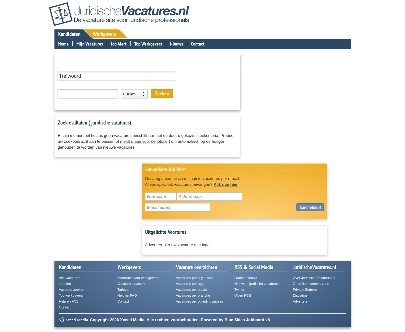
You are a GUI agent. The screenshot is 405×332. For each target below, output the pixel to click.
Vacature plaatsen (131, 284)
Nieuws (176, 43)
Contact (198, 43)
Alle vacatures (69, 278)
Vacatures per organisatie (195, 278)
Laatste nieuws (246, 278)
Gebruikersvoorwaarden (311, 284)
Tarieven (124, 289)
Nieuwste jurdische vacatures (257, 284)
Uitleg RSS (243, 295)
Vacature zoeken (71, 289)
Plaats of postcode (74, 85)
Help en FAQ (69, 301)
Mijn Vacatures (89, 43)
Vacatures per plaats (191, 289)
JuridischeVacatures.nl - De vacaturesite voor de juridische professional (119, 14)
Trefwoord (66, 67)
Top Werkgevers (148, 43)
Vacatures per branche (193, 295)
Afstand (128, 85)
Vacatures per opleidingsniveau (199, 301)
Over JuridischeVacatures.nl (314, 278)
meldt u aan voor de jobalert (145, 141)
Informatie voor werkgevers (138, 278)
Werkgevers (104, 33)
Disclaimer (301, 295)
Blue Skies (235, 319)
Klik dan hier (225, 184)
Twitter (239, 289)
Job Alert (119, 43)
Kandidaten (69, 33)
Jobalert (65, 284)
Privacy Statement (307, 289)
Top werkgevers (71, 295)
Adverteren (301, 301)
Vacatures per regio (190, 284)
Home (63, 43)
